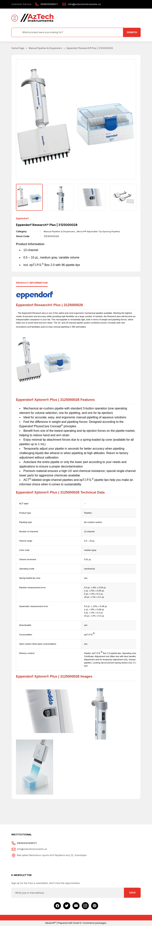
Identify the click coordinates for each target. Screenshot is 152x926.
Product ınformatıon (32, 282)
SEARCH (132, 32)
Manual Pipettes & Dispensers (61, 231)
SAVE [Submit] (132, 892)
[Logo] (37, 18)
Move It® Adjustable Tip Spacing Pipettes (103, 231)
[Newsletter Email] (76, 893)
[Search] (76, 32)
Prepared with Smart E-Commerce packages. (82, 923)
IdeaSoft (50, 923)
